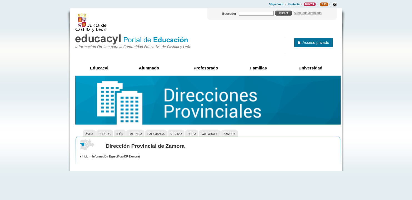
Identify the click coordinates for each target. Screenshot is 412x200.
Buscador (229, 13)
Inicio (85, 156)
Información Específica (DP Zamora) (116, 156)
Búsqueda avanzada (307, 12)
